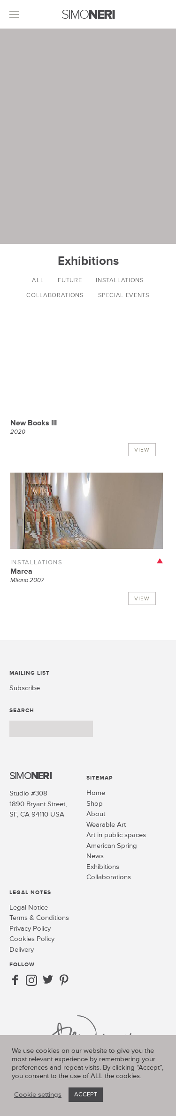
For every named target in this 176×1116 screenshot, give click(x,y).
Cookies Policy (31, 938)
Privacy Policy (30, 928)
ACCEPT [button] (85, 1094)
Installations (120, 280)
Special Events (124, 295)
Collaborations (55, 295)
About (95, 814)
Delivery (21, 949)
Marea (21, 571)
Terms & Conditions (39, 917)
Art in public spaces (116, 835)
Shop (94, 803)
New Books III (33, 423)
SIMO (88, 15)
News (95, 856)
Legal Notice (28, 907)
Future (70, 280)
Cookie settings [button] (37, 1095)
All (38, 280)
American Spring (111, 845)
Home (95, 792)
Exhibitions (102, 866)
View (142, 449)
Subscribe (24, 688)
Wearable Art (106, 824)
